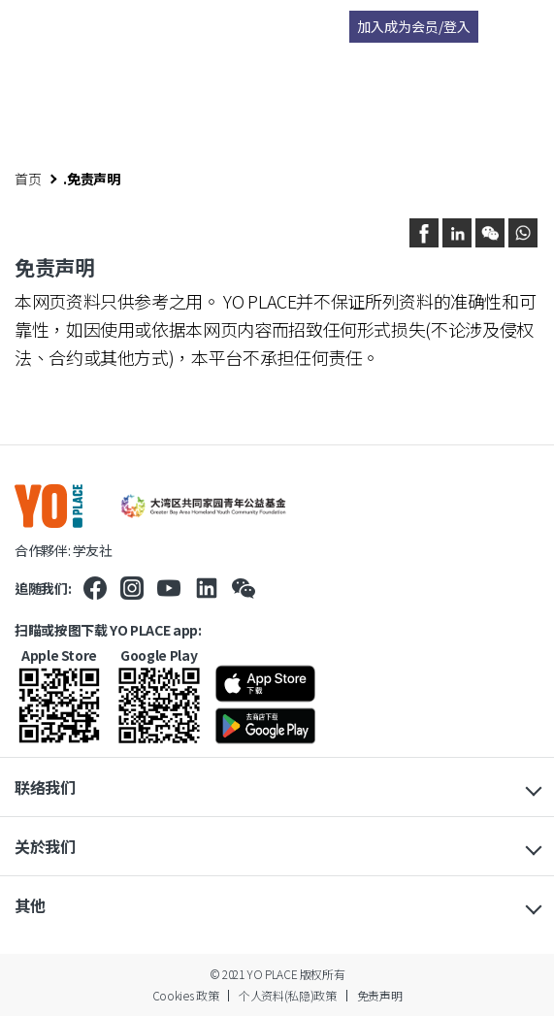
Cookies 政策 (185, 995)
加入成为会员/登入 (414, 26)
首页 (28, 179)
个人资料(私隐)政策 (287, 995)
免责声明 (380, 995)
